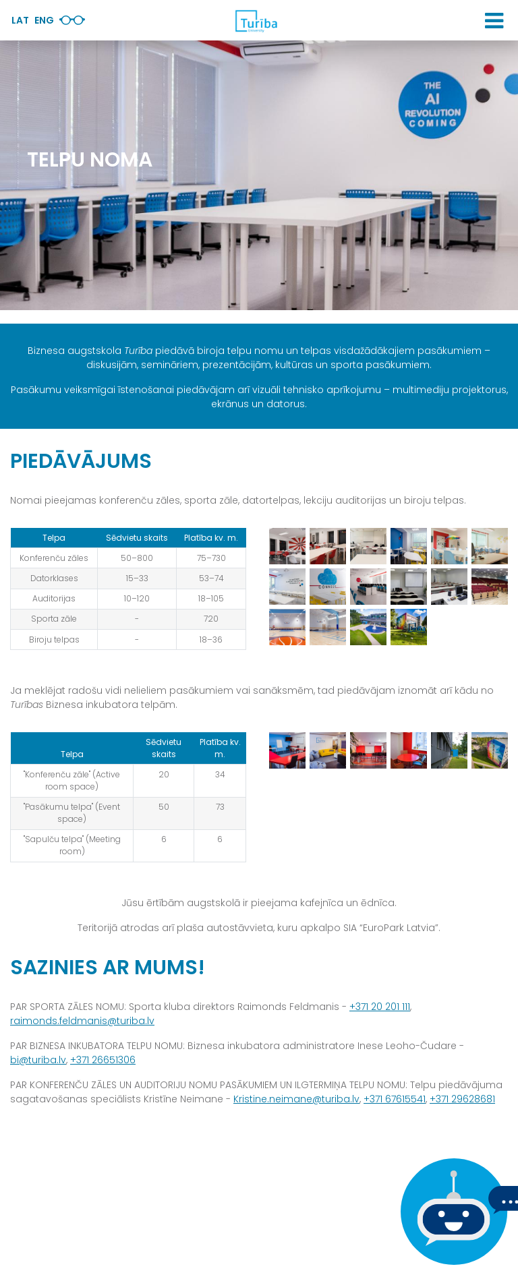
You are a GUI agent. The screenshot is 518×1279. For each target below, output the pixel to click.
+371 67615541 (395, 1099)
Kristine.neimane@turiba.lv (296, 1099)
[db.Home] (256, 21)
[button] (494, 21)
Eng (44, 20)
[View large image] (287, 545)
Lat (20, 20)
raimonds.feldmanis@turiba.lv (82, 1021)
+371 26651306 (103, 1060)
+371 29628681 (462, 1099)
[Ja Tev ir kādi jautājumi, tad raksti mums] (451, 1212)
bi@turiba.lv (38, 1060)
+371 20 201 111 (379, 1006)
